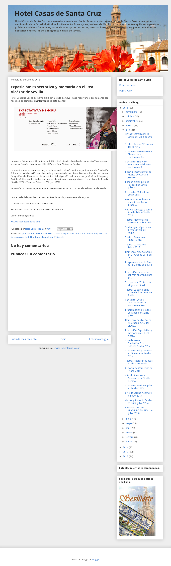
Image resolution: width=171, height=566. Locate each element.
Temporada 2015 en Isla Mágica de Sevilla (138, 284)
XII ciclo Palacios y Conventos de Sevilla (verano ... (137, 378)
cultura (58, 233)
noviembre (132, 111)
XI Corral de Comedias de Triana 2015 (138, 369)
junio (129, 418)
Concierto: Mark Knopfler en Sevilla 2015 (138, 387)
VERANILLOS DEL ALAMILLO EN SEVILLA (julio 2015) (139, 410)
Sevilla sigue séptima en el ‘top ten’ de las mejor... (138, 229)
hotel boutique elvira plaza (39, 236)
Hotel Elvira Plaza (34, 228)
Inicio (63, 339)
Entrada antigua (99, 339)
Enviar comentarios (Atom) (67, 347)
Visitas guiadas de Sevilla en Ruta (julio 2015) (138, 402)
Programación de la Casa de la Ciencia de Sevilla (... (138, 264)
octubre (130, 116)
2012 (126, 456)
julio (128, 129)
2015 (126, 107)
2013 (126, 451)
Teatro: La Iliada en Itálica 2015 (135, 246)
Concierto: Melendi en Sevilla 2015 (137, 193)
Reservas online (127, 85)
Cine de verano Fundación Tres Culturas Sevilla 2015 (137, 343)
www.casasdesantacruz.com (25, 221)
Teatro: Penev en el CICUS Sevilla (135, 239)
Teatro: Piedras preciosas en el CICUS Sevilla (139, 362)
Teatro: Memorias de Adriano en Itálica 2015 (138, 221)
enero (129, 441)
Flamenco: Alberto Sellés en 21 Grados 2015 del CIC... (138, 254)
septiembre (132, 120)
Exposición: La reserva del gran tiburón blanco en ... (138, 275)
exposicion (68, 233)
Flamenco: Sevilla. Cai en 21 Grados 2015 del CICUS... (138, 322)
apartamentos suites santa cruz (37, 233)
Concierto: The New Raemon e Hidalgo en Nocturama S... (138, 164)
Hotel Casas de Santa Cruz (58, 13)
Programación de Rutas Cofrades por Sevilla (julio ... (138, 312)
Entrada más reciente (24, 339)
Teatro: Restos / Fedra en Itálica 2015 (139, 145)
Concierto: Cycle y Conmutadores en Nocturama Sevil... (136, 302)
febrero (130, 437)
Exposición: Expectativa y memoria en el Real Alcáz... (138, 333)
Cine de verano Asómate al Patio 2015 (138, 394)
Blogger (96, 559)
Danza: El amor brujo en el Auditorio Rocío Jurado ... (138, 202)
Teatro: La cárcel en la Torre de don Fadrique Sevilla (138, 292)
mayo (129, 423)
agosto (130, 125)
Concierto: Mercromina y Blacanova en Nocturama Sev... (138, 154)
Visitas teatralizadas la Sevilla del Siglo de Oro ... (138, 136)
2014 (126, 447)
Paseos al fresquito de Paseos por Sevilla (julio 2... (137, 184)
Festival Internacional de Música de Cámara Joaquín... (138, 174)
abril (128, 428)
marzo (129, 432)
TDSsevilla (59, 236)
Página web (125, 90)
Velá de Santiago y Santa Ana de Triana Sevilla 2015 (138, 212)
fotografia (80, 233)
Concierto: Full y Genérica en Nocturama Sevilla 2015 (138, 353)
